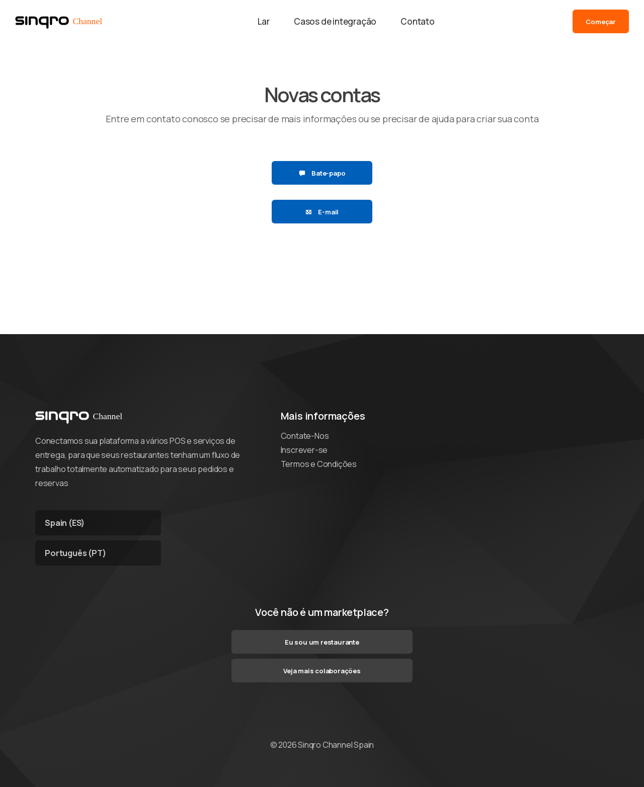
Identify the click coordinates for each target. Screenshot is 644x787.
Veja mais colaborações (322, 670)
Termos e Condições (319, 463)
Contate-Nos (305, 435)
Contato (417, 21)
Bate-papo (322, 173)
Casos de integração (335, 21)
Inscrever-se (304, 449)
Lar (264, 21)
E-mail (322, 211)
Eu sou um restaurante (322, 642)
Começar (601, 21)
